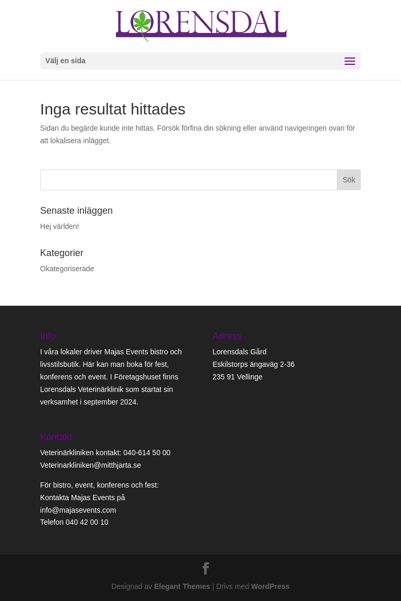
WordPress (270, 586)
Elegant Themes (182, 586)
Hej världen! (59, 226)
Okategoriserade (67, 268)
